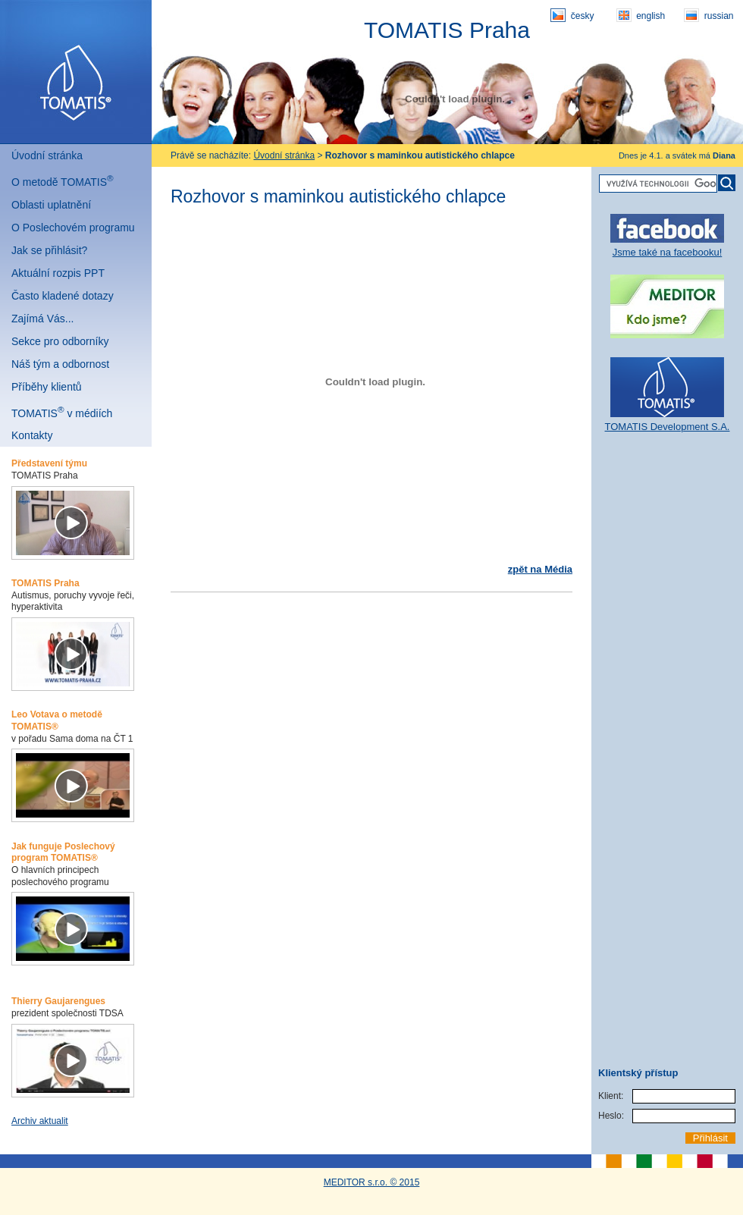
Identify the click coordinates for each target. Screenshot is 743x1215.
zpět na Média (540, 569)
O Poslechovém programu (73, 227)
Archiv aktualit (39, 1121)
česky (572, 15)
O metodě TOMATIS (62, 180)
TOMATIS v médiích (61, 411)
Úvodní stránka (47, 155)
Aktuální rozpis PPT (58, 273)
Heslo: (611, 1115)
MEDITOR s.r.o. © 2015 (372, 1182)
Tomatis (76, 72)
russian (708, 15)
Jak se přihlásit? (49, 250)
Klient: (610, 1096)
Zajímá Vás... (42, 318)
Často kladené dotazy (62, 296)
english (640, 15)
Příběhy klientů (46, 387)
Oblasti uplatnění (51, 205)
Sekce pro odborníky (59, 341)
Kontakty (31, 435)
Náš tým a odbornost (60, 364)
